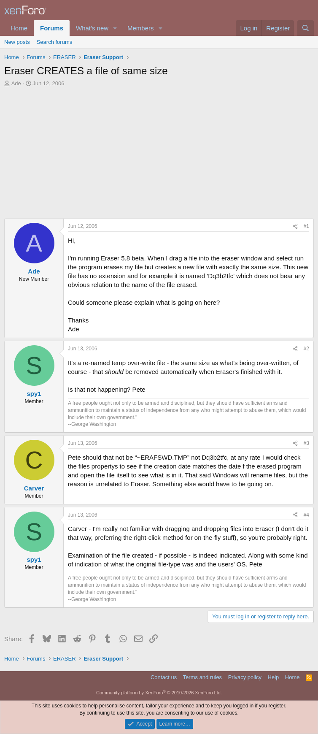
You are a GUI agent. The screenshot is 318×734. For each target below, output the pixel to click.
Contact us (164, 677)
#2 (306, 349)
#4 (306, 515)
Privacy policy (244, 677)
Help (273, 677)
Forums (51, 28)
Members (140, 28)
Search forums (55, 42)
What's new (92, 28)
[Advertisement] (159, 151)
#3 (306, 443)
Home (19, 28)
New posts (17, 42)
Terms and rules (202, 677)
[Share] (295, 226)
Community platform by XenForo (159, 692)
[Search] (305, 28)
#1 (306, 226)
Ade (16, 83)
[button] (115, 28)
